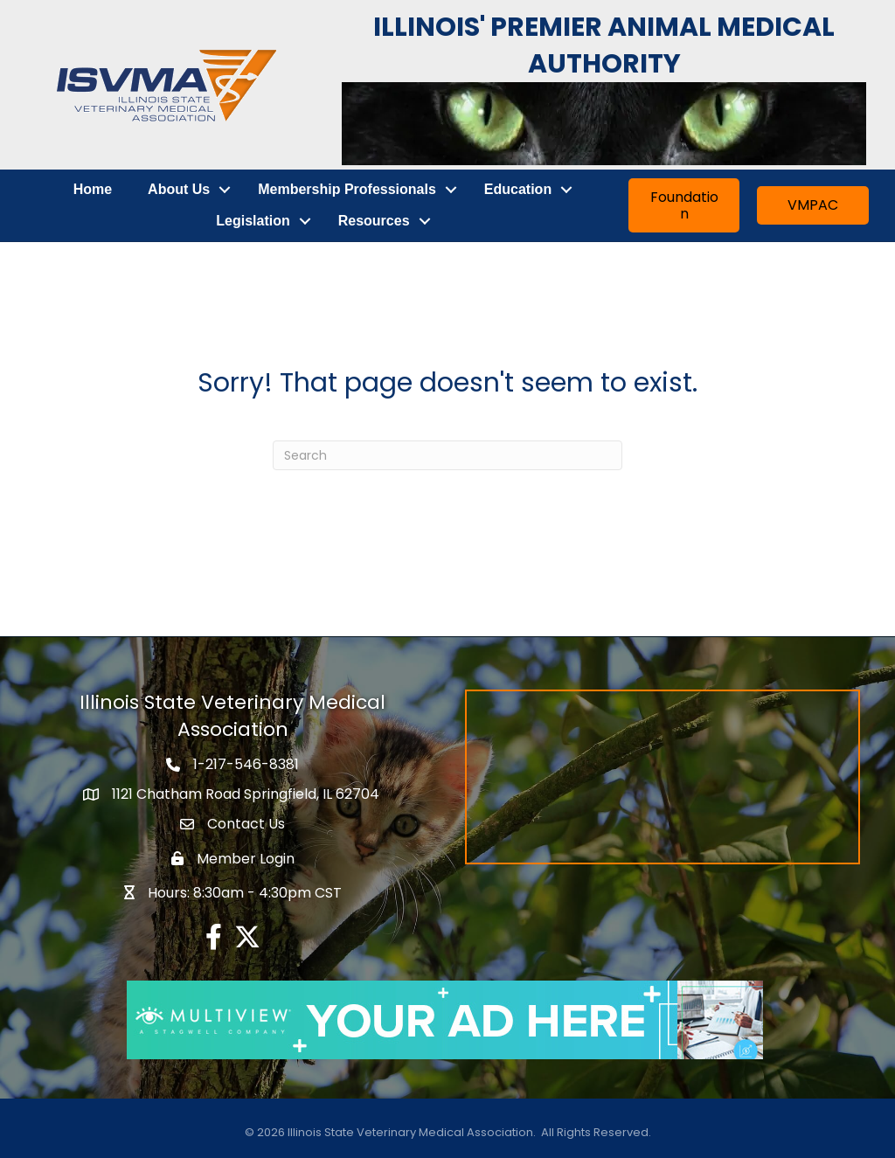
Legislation (252, 220)
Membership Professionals (347, 189)
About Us (179, 189)
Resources (374, 220)
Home (92, 189)
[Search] (447, 455)
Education (518, 189)
